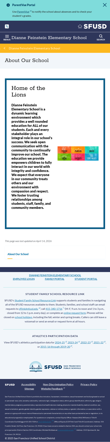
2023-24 (74, 342)
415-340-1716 (55, 308)
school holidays (23, 317)
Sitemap (29, 388)
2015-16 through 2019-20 (56, 346)
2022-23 (87, 342)
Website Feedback (53, 388)
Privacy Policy (89, 384)
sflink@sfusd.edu (29, 308)
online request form (75, 312)
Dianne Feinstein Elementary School (34, 48)
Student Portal (86, 278)
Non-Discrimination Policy (58, 384)
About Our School (18, 254)
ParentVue (24, 11)
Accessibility (28, 384)
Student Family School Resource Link (35, 300)
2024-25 (61, 342)
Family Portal (54, 278)
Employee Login (24, 278)
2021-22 (100, 342)
